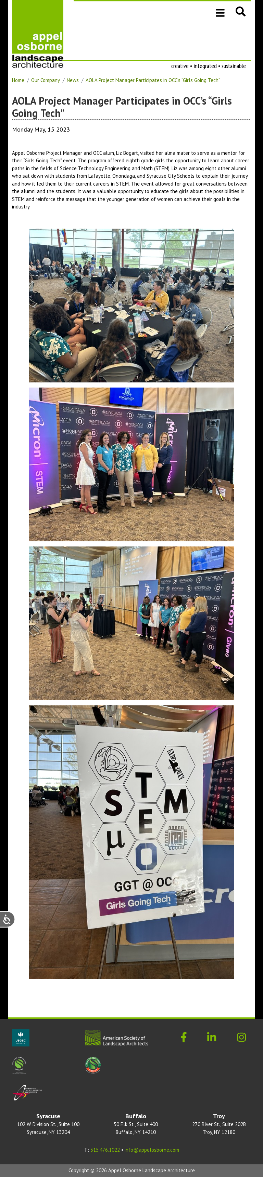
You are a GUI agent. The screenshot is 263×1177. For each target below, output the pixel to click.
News (73, 80)
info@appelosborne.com (152, 1150)
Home (18, 80)
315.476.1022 (105, 1150)
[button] (240, 11)
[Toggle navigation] (220, 12)
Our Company (45, 80)
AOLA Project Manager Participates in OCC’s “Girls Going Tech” (153, 80)
